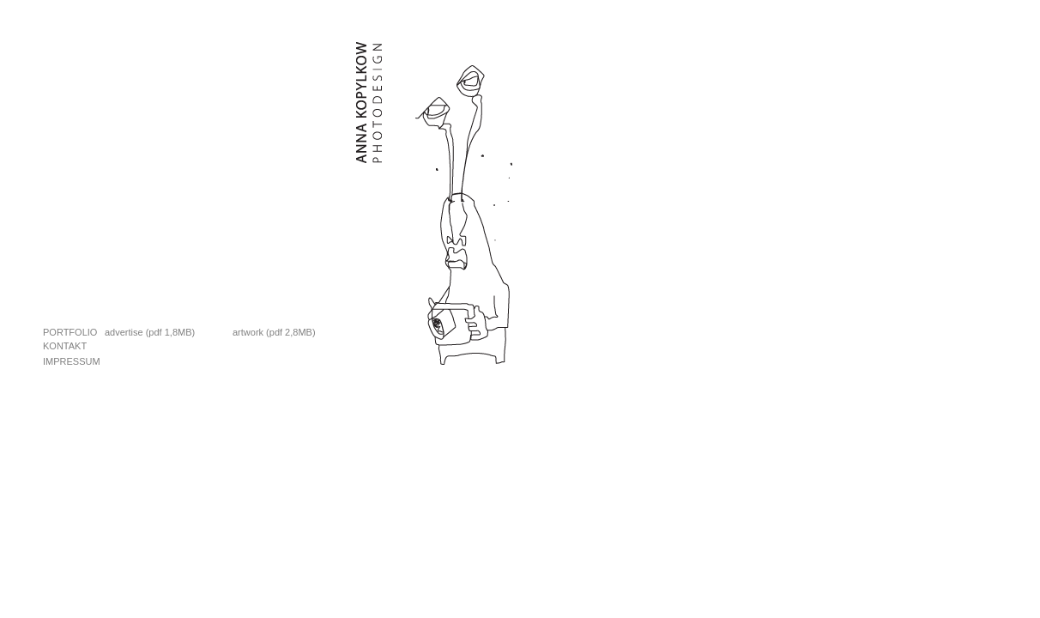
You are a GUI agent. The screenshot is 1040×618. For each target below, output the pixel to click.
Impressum (71, 361)
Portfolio (70, 332)
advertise (124, 332)
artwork (248, 332)
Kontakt (65, 346)
